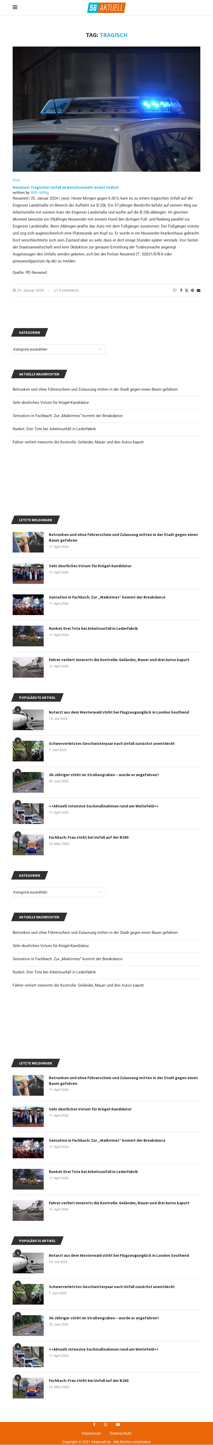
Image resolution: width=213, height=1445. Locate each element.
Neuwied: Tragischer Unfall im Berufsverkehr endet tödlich (66, 187)
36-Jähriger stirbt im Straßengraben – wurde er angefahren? (105, 893)
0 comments (66, 291)
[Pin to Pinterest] (192, 291)
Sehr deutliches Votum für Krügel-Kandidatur (51, 1063)
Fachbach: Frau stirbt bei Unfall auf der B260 (90, 955)
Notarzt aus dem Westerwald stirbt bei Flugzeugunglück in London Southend (121, 830)
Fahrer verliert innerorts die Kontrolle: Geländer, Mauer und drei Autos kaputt (78, 1103)
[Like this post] (175, 291)
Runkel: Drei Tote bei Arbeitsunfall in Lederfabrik (54, 1090)
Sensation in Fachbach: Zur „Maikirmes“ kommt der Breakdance (68, 1077)
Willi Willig (40, 193)
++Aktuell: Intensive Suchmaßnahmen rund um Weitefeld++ (104, 924)
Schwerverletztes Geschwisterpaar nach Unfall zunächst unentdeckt (113, 861)
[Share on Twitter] (186, 290)
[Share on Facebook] (181, 291)
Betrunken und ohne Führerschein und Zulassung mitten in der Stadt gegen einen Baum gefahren (95, 1050)
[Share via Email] (198, 291)
